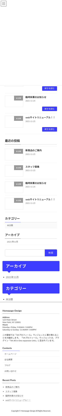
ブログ (7, 365)
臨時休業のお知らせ (35, 97)
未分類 (10, 225)
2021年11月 (12, 241)
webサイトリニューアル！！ (40, 117)
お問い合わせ (10, 371)
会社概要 (8, 359)
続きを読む (50, 88)
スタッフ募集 (32, 166)
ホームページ (10, 354)
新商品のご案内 (33, 150)
